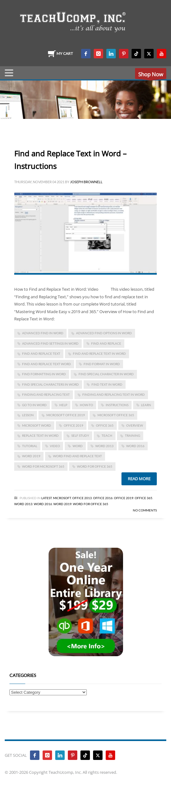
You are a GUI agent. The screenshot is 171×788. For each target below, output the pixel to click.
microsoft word (36, 425)
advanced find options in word (104, 333)
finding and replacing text (46, 394)
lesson (28, 415)
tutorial (29, 446)
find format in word (102, 364)
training (132, 435)
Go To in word (34, 405)
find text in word (106, 384)
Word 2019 (31, 456)
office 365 (105, 425)
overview (134, 425)
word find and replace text (77, 456)
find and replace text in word (99, 353)
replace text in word (40, 435)
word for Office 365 (94, 466)
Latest (46, 498)
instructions (117, 405)
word (78, 446)
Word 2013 (104, 446)
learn (146, 405)
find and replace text (41, 353)
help (63, 405)
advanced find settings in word (50, 343)
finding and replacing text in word (113, 394)
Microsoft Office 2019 (65, 415)
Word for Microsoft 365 (43, 466)
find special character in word (106, 374)
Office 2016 (103, 498)
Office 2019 (73, 425)
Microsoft (62, 498)
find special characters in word (50, 384)
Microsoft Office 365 (115, 415)
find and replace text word (46, 364)
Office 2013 (82, 498)
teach (107, 435)
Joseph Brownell (86, 182)
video (55, 446)
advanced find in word (42, 333)
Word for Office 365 (90, 504)
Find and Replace (106, 343)
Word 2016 (135, 446)
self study (80, 435)
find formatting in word (44, 374)
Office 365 (143, 498)
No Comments (145, 510)
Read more (139, 479)
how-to (86, 405)
